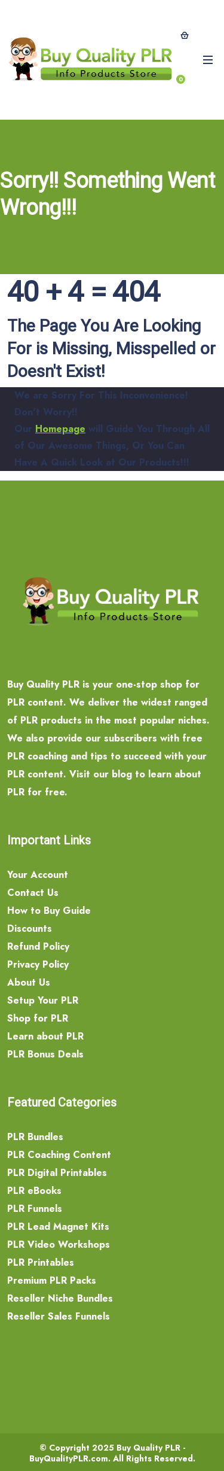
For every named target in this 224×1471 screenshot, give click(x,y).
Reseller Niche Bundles (60, 1298)
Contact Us (33, 892)
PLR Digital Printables (57, 1173)
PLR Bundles (35, 1137)
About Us (28, 982)
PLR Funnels (34, 1208)
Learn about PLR (45, 1036)
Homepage (60, 429)
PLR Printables (40, 1262)
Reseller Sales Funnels (58, 1316)
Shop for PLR (37, 1018)
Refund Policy (38, 946)
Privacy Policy (38, 964)
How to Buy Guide (49, 910)
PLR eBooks (34, 1191)
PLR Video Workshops (58, 1244)
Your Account (37, 875)
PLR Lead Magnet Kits (58, 1226)
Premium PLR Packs (51, 1280)
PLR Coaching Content (59, 1155)
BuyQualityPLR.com (68, 1458)
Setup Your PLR (42, 1000)
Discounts (29, 928)
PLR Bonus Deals (45, 1054)
